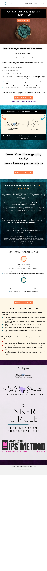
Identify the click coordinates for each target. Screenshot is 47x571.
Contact (42, 3)
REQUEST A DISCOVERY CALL (23, 98)
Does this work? (28, 3)
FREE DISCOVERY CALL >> (23, 20)
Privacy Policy (19, 472)
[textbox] (23, 111)
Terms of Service (27, 472)
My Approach (36, 3)
